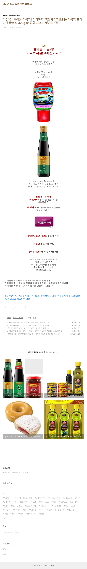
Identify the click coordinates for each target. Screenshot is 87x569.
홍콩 (54, 502)
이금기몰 (71, 510)
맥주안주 (7, 510)
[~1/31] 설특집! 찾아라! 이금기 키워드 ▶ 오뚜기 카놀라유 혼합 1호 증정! (32, 334)
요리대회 (74, 502)
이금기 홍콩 (57, 506)
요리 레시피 (8, 502)
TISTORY (44, 566)
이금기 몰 (33, 510)
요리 (42, 510)
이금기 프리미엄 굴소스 (56, 510)
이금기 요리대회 (22, 502)
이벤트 (9, 318)
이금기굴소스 (17, 506)
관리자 (52, 566)
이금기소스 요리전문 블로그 (17, 4)
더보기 (5, 518)
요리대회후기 (40, 498)
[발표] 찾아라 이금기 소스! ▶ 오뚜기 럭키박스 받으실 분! (27, 325)
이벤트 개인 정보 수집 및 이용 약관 (15, 473)
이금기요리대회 (54, 498)
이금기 (6, 506)
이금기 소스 (44, 502)
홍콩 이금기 (8, 498)
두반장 (42, 514)
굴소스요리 (68, 498)
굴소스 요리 (31, 514)
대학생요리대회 (9, 514)
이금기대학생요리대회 (24, 498)
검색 (81, 532)
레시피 (78, 498)
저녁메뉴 (17, 510)
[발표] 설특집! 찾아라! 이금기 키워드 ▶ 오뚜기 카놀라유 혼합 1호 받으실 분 (33, 331)
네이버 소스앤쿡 (18, 318)
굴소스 (33, 502)
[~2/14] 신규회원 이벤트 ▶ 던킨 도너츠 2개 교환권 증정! (26, 328)
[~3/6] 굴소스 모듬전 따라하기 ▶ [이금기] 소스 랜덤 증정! (27, 322)
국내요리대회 (44, 506)
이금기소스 (63, 502)
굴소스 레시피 (31, 506)
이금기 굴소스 (70, 506)
